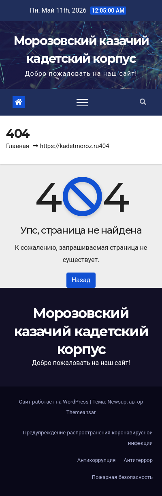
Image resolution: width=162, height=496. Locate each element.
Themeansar (81, 412)
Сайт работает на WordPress (54, 402)
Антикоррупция (96, 460)
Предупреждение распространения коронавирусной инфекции (88, 437)
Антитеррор (138, 460)
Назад (81, 280)
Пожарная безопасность (122, 477)
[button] (143, 102)
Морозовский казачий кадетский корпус (81, 331)
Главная (17, 146)
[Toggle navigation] (82, 102)
